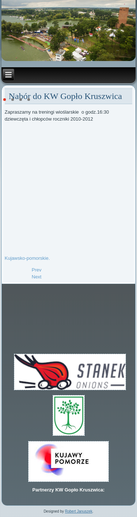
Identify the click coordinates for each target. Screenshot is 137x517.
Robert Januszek (78, 511)
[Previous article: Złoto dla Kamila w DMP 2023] (37, 270)
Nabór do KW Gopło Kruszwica (65, 96)
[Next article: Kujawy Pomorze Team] (37, 277)
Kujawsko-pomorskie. (27, 258)
